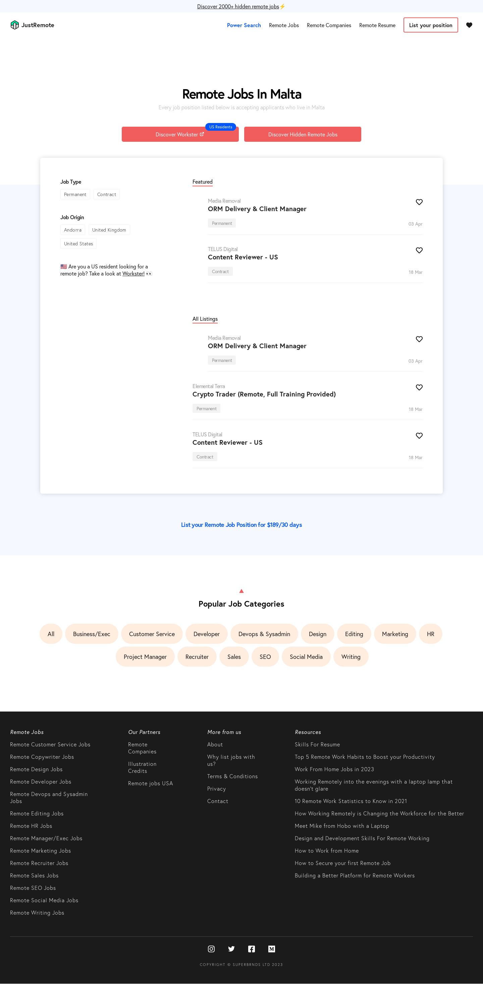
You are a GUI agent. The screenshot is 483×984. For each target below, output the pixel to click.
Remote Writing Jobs (37, 912)
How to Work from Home (327, 850)
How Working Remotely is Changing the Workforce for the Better (379, 813)
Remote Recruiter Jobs (39, 862)
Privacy (216, 788)
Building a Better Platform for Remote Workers (355, 875)
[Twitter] (231, 949)
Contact (217, 800)
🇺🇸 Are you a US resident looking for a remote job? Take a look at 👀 (106, 270)
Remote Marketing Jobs (40, 850)
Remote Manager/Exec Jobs (46, 838)
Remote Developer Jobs (40, 781)
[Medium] (271, 949)
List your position (430, 24)
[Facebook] (251, 949)
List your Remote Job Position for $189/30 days (241, 524)
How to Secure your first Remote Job (343, 862)
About (215, 744)
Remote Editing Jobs (37, 813)
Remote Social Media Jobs (44, 900)
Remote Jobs (284, 24)
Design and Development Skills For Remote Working (362, 838)
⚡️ (241, 6)
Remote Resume (377, 24)
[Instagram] (211, 949)
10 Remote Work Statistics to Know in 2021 (351, 800)
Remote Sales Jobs (34, 875)
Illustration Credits (142, 767)
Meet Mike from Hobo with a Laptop (342, 825)
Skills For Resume (317, 744)
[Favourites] (469, 25)
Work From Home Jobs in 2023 (334, 769)
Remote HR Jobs (31, 825)
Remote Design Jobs (36, 769)
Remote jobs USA (150, 783)
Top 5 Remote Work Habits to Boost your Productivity (365, 756)
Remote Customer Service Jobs (50, 744)
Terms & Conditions (232, 776)
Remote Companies (329, 24)
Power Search (244, 24)
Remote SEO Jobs (33, 887)
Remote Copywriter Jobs (42, 756)
